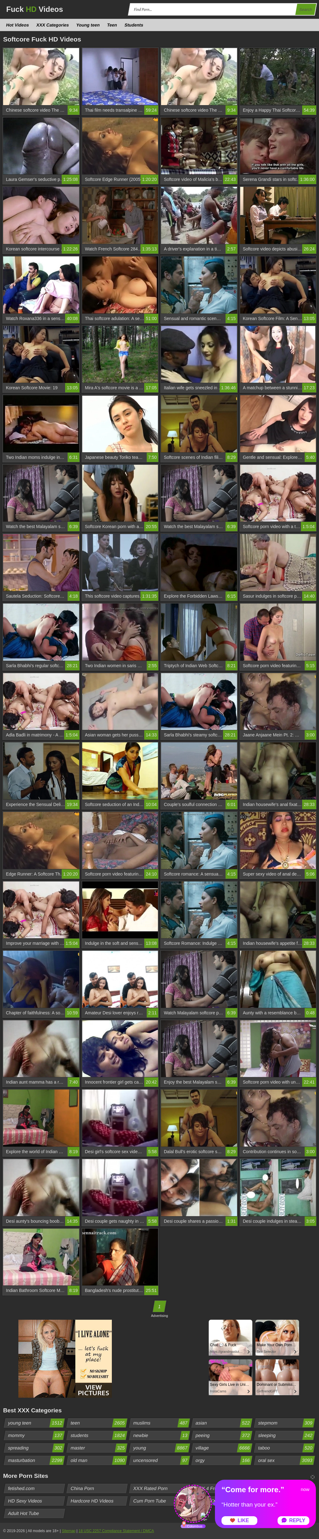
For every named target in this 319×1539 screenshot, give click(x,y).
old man (98, 1460)
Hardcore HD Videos (92, 1500)
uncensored (161, 1460)
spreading (36, 1448)
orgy (223, 1460)
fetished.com (21, 1488)
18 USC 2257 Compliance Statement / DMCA (116, 1531)
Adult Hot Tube (24, 1513)
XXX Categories (52, 24)
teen (98, 1423)
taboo (286, 1448)
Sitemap (68, 1531)
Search (305, 9)
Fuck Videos (34, 9)
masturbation (36, 1460)
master (98, 1448)
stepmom (286, 1423)
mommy (36, 1435)
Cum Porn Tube (149, 1500)
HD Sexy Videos (25, 1500)
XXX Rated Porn (150, 1488)
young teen (36, 1423)
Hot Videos (18, 24)
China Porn (82, 1488)
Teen (112, 24)
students (98, 1435)
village (223, 1448)
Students (134, 24)
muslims (161, 1423)
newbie (161, 1435)
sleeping (286, 1435)
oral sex (286, 1460)
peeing (223, 1435)
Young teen (88, 24)
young (161, 1448)
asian (223, 1423)
